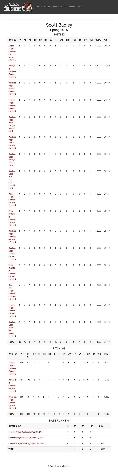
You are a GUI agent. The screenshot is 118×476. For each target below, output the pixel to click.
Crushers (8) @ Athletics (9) (19, 438)
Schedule (55, 7)
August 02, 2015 (37, 443)
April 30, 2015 (38, 432)
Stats (38, 7)
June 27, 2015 (37, 438)
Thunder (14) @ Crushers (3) (20, 432)
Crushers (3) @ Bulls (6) (12, 157)
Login (79, 7)
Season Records (68, 7)
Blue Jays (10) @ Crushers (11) (12, 290)
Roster (47, 7)
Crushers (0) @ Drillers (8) (19, 443)
